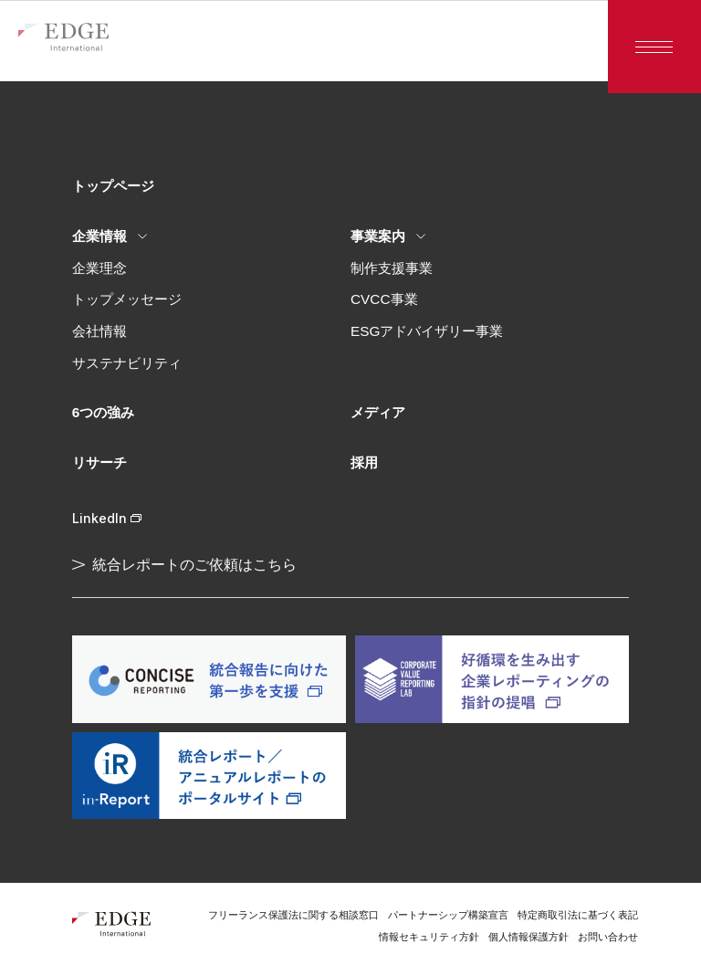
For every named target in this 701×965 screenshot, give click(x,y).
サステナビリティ (127, 363)
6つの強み (103, 412)
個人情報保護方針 (528, 936)
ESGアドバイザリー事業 (426, 331)
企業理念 (99, 268)
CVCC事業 (384, 299)
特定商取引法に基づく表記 (578, 914)
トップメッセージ (127, 299)
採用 (364, 462)
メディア (377, 412)
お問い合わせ (608, 936)
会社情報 (99, 331)
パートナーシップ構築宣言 (448, 914)
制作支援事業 (391, 268)
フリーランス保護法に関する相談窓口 (293, 914)
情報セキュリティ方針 (429, 936)
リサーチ (99, 462)
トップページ (113, 186)
